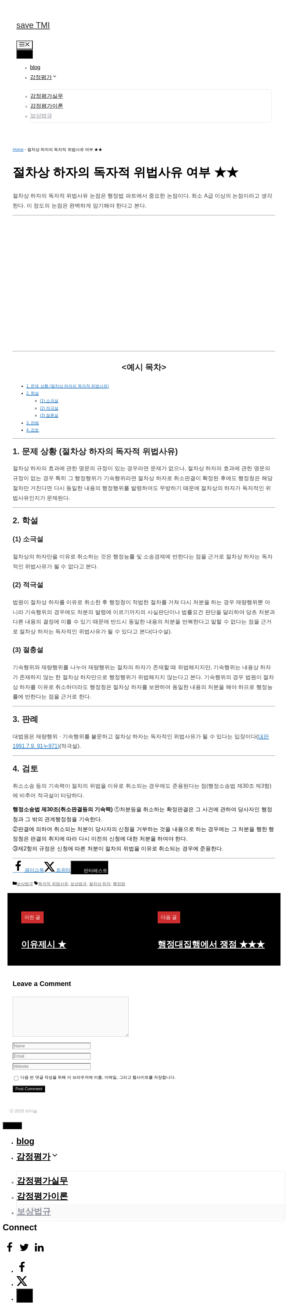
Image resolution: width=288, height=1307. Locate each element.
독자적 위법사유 (53, 883)
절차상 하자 (100, 883)
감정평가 (43, 77)
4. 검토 (32, 430)
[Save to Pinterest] (89, 867)
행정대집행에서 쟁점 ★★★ (211, 944)
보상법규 (41, 116)
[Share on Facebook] (28, 870)
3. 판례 (32, 422)
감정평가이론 (46, 106)
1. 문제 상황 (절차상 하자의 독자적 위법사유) (67, 386)
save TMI (33, 25)
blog (35, 67)
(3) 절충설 (49, 415)
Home (18, 149)
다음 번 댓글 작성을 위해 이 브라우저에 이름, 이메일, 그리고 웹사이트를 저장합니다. (98, 1077)
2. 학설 (32, 393)
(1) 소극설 (49, 400)
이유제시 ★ (43, 944)
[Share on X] (57, 870)
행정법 (119, 883)
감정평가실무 (46, 96)
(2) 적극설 (49, 408)
